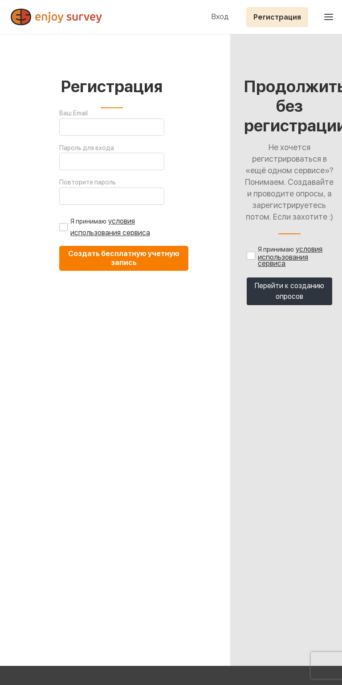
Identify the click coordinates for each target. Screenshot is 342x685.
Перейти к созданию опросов (289, 291)
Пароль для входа (86, 147)
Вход (219, 17)
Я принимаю (88, 221)
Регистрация (277, 17)
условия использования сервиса (290, 256)
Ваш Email (73, 113)
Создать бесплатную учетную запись (123, 258)
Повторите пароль (87, 182)
